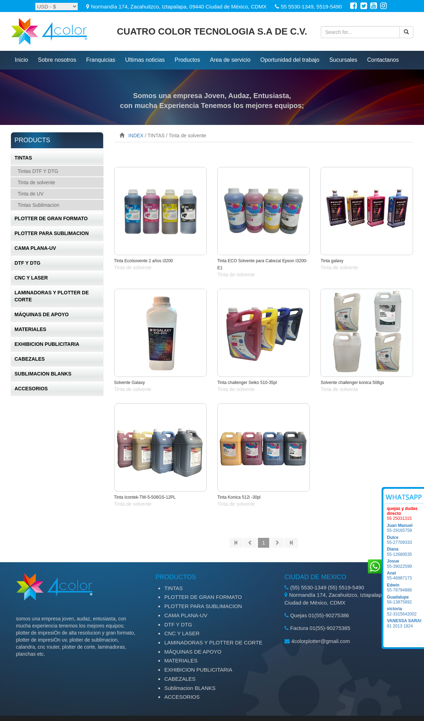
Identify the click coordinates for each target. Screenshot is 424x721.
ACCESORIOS (31, 388)
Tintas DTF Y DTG (38, 171)
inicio (21, 60)
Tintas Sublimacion (38, 205)
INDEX (135, 135)
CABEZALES (29, 359)
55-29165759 (405, 528)
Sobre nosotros (57, 60)
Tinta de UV (30, 194)
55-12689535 (405, 552)
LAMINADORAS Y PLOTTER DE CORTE (51, 296)
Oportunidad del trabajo (289, 60)
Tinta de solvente (36, 182)
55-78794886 (405, 588)
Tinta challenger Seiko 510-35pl (247, 382)
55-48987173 (405, 576)
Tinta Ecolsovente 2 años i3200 (143, 260)
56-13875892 (405, 600)
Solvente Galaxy (129, 382)
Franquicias (101, 60)
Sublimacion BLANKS (42, 374)
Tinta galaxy (331, 260)
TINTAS (23, 158)
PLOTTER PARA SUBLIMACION (51, 233)
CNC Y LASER (31, 278)
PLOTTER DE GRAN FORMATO (51, 218)
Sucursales (343, 60)
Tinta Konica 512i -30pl (238, 497)
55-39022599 (405, 564)
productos (187, 60)
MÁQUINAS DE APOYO (41, 314)
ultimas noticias (145, 60)
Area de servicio (230, 60)
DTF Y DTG (27, 263)
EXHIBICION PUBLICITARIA (46, 344)
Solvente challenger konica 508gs (352, 382)
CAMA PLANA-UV (35, 248)
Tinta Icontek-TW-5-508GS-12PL (145, 497)
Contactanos (383, 60)
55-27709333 (405, 540)
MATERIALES (30, 329)
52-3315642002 (405, 611)
